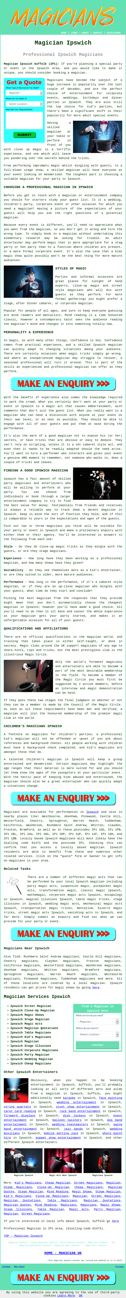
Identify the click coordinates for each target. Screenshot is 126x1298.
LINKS (74, 33)
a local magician (89, 983)
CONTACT (98, 33)
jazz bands (73, 1129)
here (95, 987)
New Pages (19, 1267)
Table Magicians (62, 1200)
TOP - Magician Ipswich (23, 1236)
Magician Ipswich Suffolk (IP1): (31, 64)
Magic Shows (82, 1191)
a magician (50, 1093)
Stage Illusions (18, 1209)
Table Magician (50, 1209)
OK (81, 1295)
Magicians (12, 812)
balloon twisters (67, 1120)
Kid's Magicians (28, 1182)
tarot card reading (20, 1111)
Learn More (66, 1295)
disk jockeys (74, 1115)
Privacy (120, 1267)
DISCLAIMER (114, 33)
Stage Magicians (18, 1187)
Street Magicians (88, 1182)
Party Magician (107, 1209)
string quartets (17, 1106)
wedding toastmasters (70, 1124)
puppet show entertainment (58, 1137)
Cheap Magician (57, 1182)
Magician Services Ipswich (37, 996)
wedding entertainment (76, 1102)
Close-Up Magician (53, 1187)
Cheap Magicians (88, 1187)
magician (97, 847)
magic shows (65, 987)
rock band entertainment (80, 1111)
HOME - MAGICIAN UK (63, 1253)
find (16, 956)
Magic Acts (79, 1209)
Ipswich (92, 812)
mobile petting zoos (61, 1133)
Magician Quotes (17, 1205)
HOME (64, 33)
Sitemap (6, 1267)
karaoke (69, 1098)
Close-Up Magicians (52, 1196)
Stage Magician (30, 1191)
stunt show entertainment (78, 1106)
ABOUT (85, 33)
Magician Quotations (22, 1200)
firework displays (19, 1115)
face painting (110, 1098)
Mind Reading (57, 1191)
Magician (113, 1182)
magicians (67, 838)
